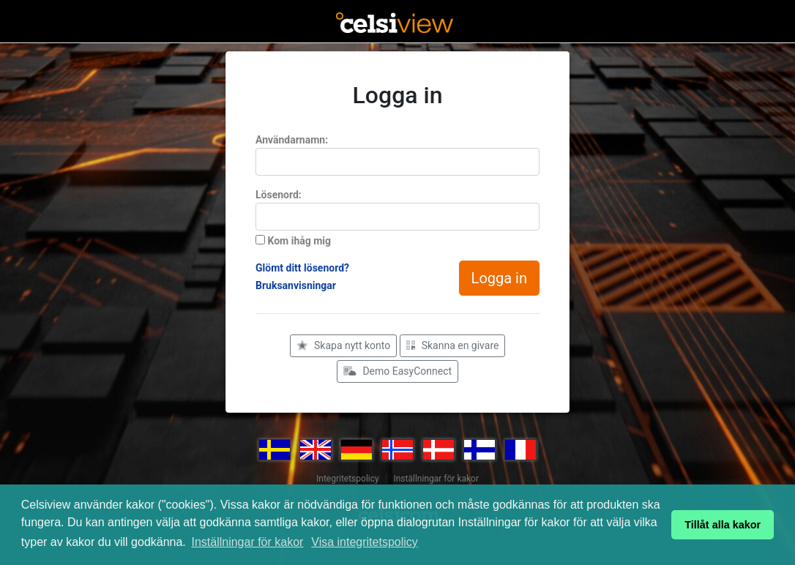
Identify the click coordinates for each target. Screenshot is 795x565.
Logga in (499, 278)
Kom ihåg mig (293, 241)
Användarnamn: (291, 140)
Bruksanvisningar (295, 285)
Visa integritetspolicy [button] (364, 542)
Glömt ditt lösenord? (302, 268)
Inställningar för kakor (247, 542)
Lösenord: (278, 195)
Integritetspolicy (347, 479)
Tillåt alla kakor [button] (722, 525)
